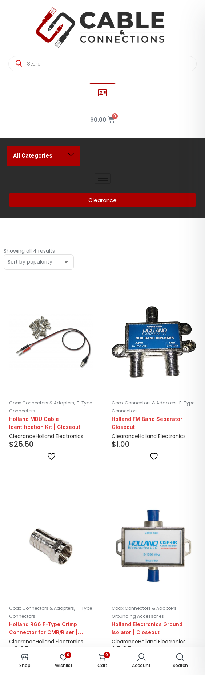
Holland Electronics (59, 436)
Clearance (22, 436)
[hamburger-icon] (103, 178)
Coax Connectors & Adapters (41, 403)
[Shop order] (39, 262)
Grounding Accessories (138, 616)
